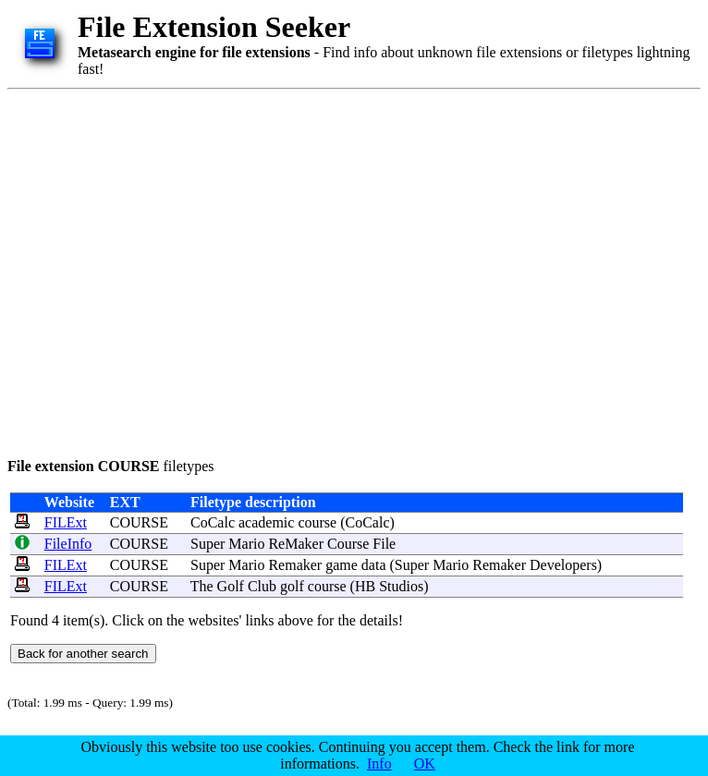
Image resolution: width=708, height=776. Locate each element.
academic (266, 522)
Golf (230, 586)
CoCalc (212, 522)
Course (348, 544)
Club (262, 586)
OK (424, 763)
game (341, 565)
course (317, 522)
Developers (563, 565)
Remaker (295, 565)
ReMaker (295, 544)
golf (292, 586)
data (373, 565)
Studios (401, 586)
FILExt (65, 522)
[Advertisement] (173, 270)
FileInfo (68, 544)
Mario (246, 544)
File (384, 544)
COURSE (139, 522)
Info (379, 763)
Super (207, 544)
